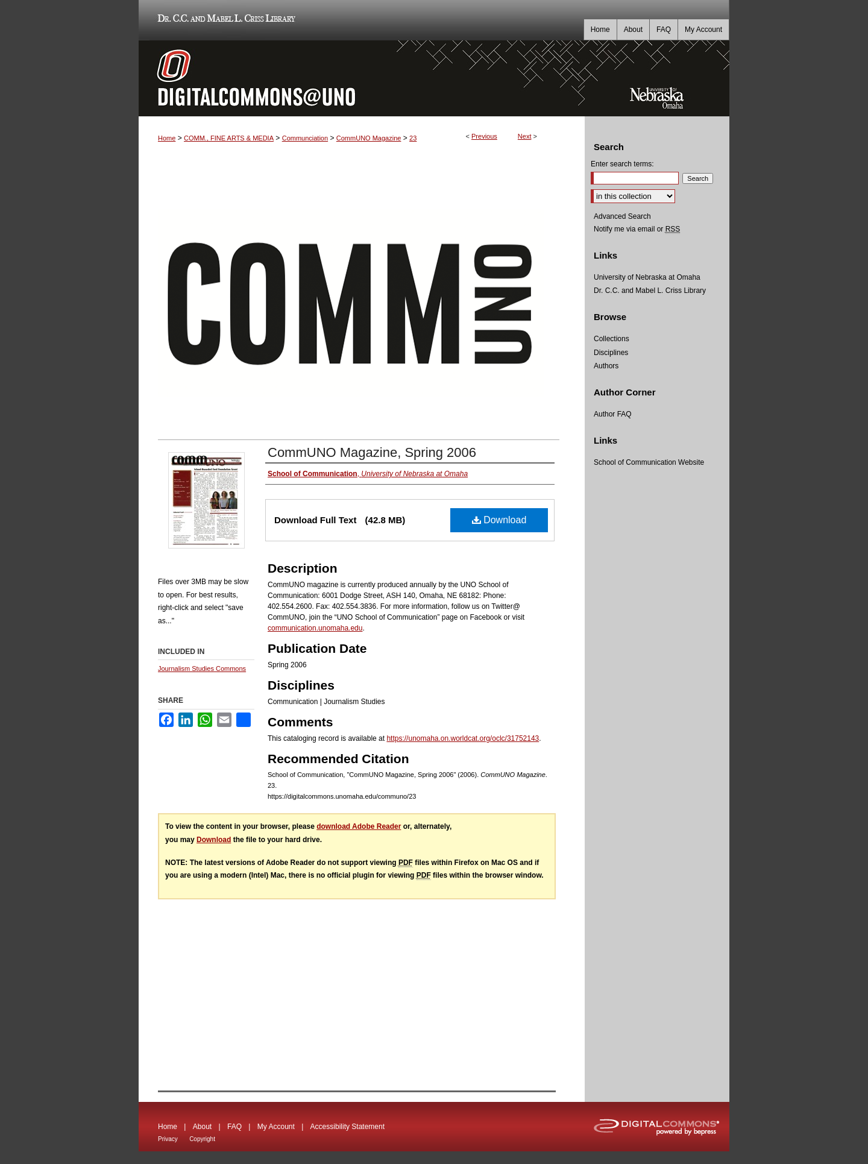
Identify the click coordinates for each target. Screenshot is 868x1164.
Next (525, 136)
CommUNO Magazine (368, 138)
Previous (484, 136)
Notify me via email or (637, 229)
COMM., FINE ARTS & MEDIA (229, 138)
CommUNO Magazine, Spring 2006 (372, 452)
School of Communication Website (649, 462)
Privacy (168, 1139)
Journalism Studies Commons (202, 668)
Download (499, 520)
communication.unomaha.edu (315, 628)
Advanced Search (622, 216)
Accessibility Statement (347, 1126)
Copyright (202, 1139)
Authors (606, 366)
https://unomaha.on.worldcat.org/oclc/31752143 (462, 738)
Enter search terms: (622, 164)
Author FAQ (613, 414)
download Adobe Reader (358, 826)
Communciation (305, 138)
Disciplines (611, 352)
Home (166, 138)
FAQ (234, 1126)
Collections (611, 339)
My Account (276, 1126)
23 (413, 138)
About (202, 1126)
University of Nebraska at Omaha (647, 277)
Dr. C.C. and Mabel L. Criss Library (224, 20)
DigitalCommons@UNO (362, 78)
